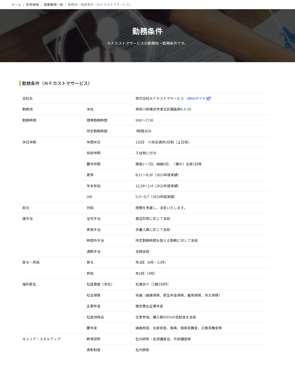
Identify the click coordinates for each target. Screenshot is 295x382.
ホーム (16, 4)
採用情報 (32, 4)
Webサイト (199, 98)
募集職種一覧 (53, 4)
